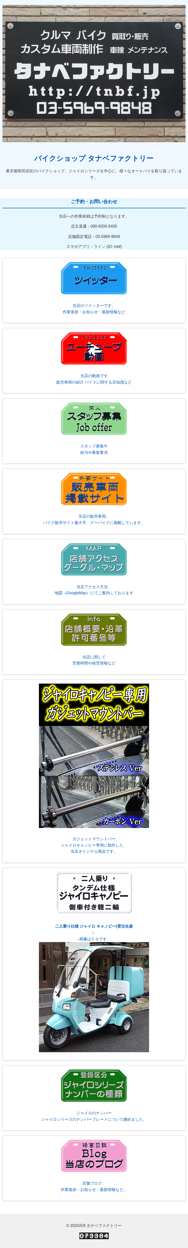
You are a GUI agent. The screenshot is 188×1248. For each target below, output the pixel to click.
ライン (100, 247)
